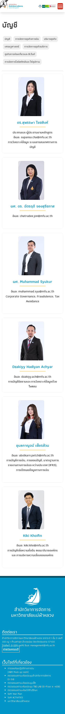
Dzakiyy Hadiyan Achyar (32, 367)
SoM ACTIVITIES (15, 697)
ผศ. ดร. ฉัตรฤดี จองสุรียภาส (33, 206)
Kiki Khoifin (32, 536)
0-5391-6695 (17, 645)
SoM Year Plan (15, 694)
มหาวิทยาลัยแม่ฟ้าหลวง (18, 701)
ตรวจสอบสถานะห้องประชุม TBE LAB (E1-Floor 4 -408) (34, 686)
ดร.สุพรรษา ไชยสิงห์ (32, 122)
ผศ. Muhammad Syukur (32, 282)
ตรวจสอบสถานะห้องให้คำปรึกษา (22, 690)
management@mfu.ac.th (42, 645)
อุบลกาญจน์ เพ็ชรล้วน (32, 445)
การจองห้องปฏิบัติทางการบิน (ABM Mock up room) (21, 670)
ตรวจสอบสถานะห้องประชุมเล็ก (22, 683)
